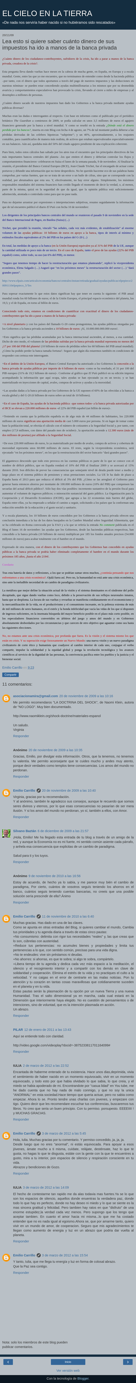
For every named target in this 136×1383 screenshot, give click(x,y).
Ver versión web (67, 1370)
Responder (21, 736)
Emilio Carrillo (24, 790)
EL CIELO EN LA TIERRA (47, 13)
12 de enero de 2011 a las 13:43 (47, 1029)
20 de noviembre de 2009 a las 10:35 (55, 750)
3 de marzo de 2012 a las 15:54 (65, 1255)
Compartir (11, 674)
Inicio (68, 1362)
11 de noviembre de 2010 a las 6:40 (68, 916)
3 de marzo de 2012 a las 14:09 (46, 1187)
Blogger (82, 1378)
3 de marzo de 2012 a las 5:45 (64, 1133)
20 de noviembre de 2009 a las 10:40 (69, 790)
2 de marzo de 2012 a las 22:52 (46, 1065)
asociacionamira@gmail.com (35, 696)
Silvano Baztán (24, 831)
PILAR (18, 1029)
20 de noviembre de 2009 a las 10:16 (86, 696)
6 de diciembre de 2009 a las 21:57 (63, 831)
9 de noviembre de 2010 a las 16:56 (55, 876)
